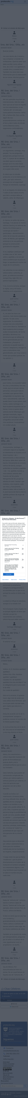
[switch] (22, 549)
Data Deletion (5, 579)
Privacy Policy (22, 579)
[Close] (25, 518)
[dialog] (14, 549)
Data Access (14, 579)
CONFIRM (8, 574)
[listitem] (14, 545)
